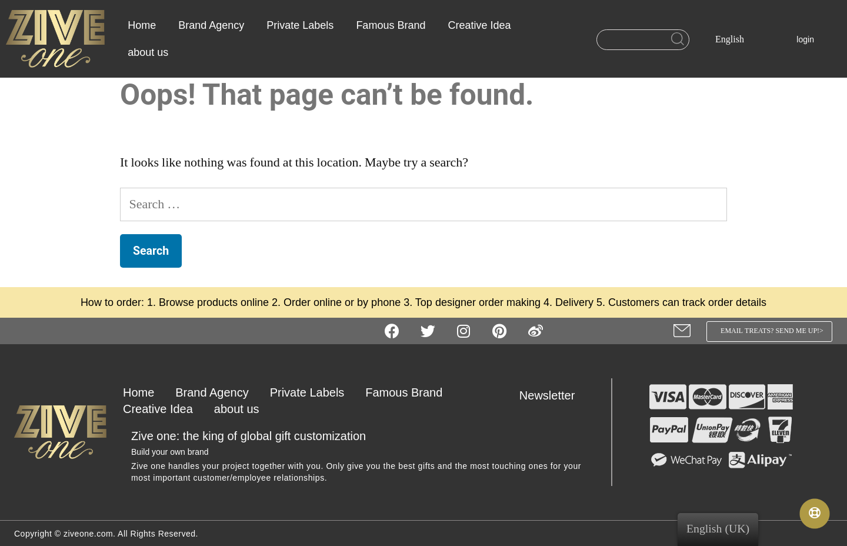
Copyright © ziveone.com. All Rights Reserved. (106, 533)
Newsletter (547, 395)
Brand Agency (211, 25)
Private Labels (300, 25)
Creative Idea (479, 25)
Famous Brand (390, 25)
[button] (769, 331)
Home (142, 25)
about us (148, 52)
